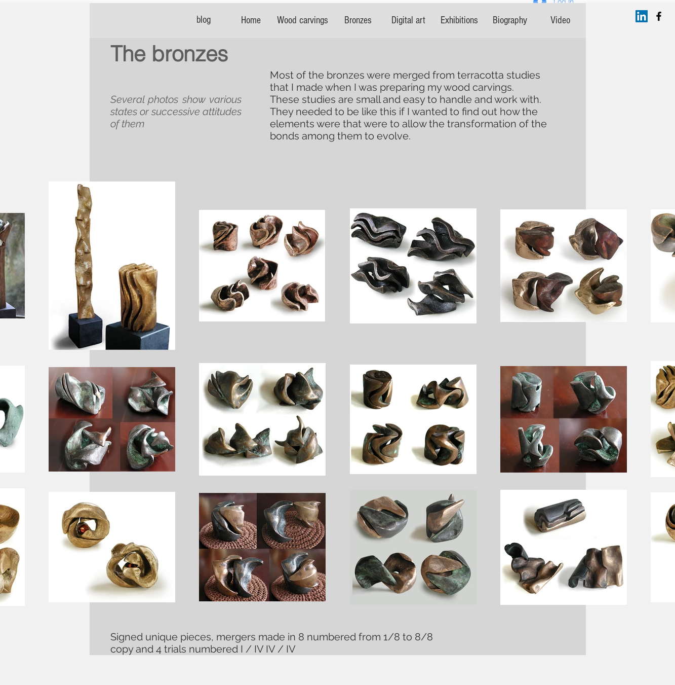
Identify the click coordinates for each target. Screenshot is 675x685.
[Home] (251, 20)
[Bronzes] (358, 20)
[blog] (203, 20)
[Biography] (510, 20)
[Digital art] (408, 20)
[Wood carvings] (302, 20)
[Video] (560, 20)
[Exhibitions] (459, 20)
